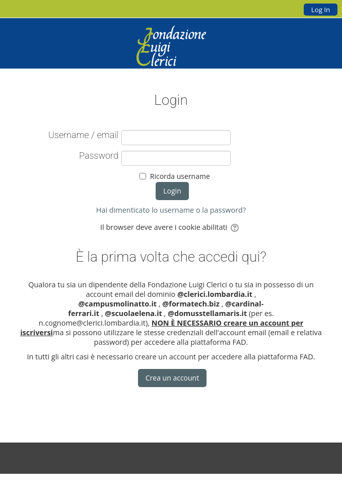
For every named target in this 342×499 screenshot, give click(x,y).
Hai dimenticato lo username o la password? (171, 210)
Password (98, 156)
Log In (320, 9)
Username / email (83, 135)
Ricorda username (180, 176)
